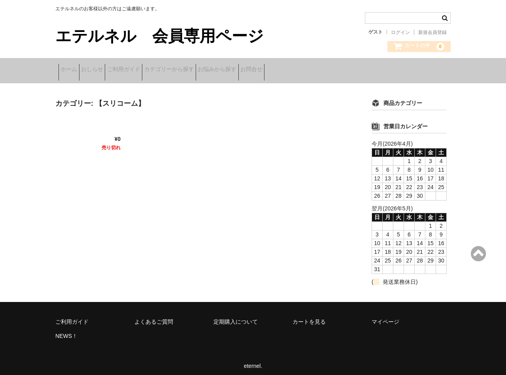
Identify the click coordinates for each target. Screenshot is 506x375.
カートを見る (309, 316)
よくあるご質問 (153, 316)
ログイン (400, 32)
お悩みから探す (269, 70)
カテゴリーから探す (209, 70)
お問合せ (316, 70)
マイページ (385, 316)
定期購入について (235, 316)
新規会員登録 (432, 32)
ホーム (72, 70)
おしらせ (107, 70)
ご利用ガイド (151, 70)
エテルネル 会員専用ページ (159, 36)
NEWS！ (66, 331)
